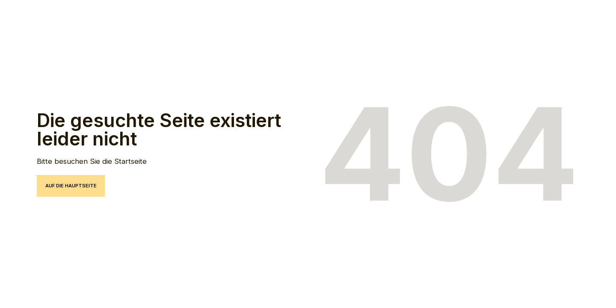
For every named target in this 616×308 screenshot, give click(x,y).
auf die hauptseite (71, 186)
